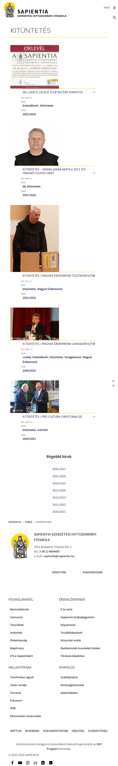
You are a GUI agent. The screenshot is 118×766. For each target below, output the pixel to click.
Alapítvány (17, 648)
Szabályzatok (69, 677)
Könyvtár (59, 572)
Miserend (32, 731)
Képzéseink (68, 625)
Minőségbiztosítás (72, 685)
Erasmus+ (16, 701)
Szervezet (16, 617)
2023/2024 (59, 491)
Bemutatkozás (19, 609)
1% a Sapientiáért (21, 656)
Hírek (28, 522)
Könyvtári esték (71, 640)
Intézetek (16, 633)
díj (24, 186)
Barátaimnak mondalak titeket (80, 648)
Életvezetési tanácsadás (25, 716)
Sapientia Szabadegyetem (77, 617)
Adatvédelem (69, 693)
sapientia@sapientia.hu (59, 556)
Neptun (16, 731)
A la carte (66, 609)
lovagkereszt (73, 357)
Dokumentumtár (55, 731)
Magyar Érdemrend (49, 289)
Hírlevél (78, 731)
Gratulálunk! (31, 106)
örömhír (42, 430)
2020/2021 (29, 371)
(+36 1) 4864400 (49, 552)
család (27, 357)
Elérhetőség (98, 731)
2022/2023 (29, 114)
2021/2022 (29, 195)
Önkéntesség (18, 640)
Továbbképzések (71, 633)
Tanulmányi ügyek (22, 677)
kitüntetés (46, 106)
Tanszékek (17, 625)
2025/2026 (59, 476)
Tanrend (15, 693)
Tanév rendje (18, 685)
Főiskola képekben (73, 656)
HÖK (13, 708)
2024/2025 (59, 483)
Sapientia (14, 522)
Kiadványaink (93, 572)
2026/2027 (59, 469)
